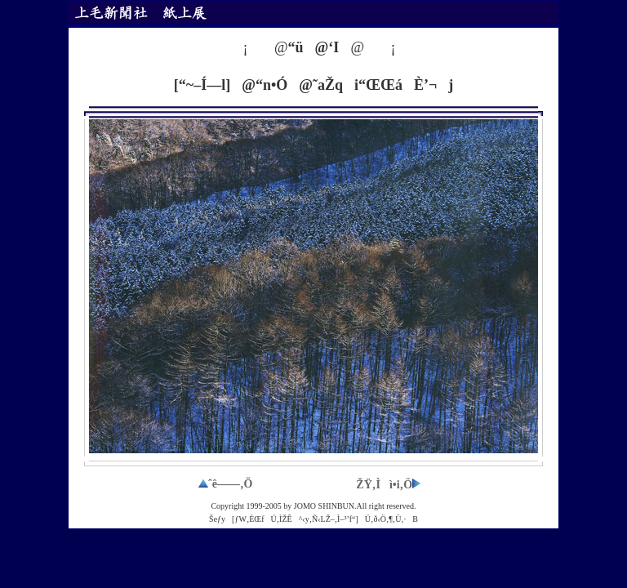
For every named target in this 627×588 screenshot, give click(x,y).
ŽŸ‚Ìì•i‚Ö (388, 485)
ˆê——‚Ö (225, 484)
